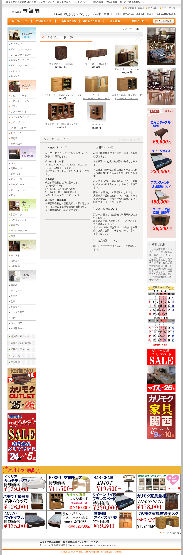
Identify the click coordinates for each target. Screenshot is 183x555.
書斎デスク (16, 225)
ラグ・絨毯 (16, 144)
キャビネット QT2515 (61, 63)
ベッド (14, 163)
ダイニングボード (20, 65)
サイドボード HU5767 (127, 68)
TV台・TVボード (19, 128)
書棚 (13, 236)
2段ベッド (16, 174)
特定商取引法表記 (134, 8)
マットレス (16, 179)
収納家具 (15, 261)
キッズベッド (17, 184)
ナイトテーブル (19, 190)
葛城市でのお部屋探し (22, 343)
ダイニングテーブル (21, 49)
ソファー (15, 106)
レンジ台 (15, 71)
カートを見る (163, 21)
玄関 (13, 301)
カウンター (16, 76)
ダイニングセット (20, 44)
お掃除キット (17, 328)
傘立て (14, 296)
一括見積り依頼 (68, 21)
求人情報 (152, 8)
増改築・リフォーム (21, 336)
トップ (123, 29)
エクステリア (17, 312)
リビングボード (19, 95)
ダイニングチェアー (21, 55)
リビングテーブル (20, 101)
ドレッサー (16, 195)
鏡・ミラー (16, 291)
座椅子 (14, 138)
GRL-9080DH (96, 123)
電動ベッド (16, 168)
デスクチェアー (19, 230)
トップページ (19, 21)
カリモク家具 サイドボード (127, 96)
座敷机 (14, 285)
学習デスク (16, 214)
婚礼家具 (15, 266)
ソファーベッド (19, 111)
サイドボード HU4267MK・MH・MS (61, 94)
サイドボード (17, 122)
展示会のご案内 (91, 21)
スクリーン (16, 133)
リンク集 (15, 356)
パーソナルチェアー (21, 117)
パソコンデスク (19, 220)
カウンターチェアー (21, 60)
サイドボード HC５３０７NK (61, 123)
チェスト (15, 255)
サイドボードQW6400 (96, 63)
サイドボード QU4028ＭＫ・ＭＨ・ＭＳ (96, 96)
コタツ (14, 317)
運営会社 (115, 21)
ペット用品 (16, 323)
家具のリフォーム (20, 349)
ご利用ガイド (44, 21)
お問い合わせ (139, 21)
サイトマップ (168, 8)
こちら (117, 246)
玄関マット (16, 307)
